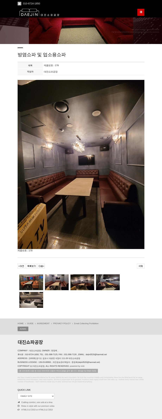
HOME (21, 323)
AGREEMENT (43, 323)
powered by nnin (77, 366)
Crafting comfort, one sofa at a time (35, 402)
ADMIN (23, 329)
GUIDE (30, 323)
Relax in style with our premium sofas (36, 406)
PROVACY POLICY (62, 323)
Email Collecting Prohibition (86, 323)
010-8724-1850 (31, 3)
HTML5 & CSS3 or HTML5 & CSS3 (35, 410)
